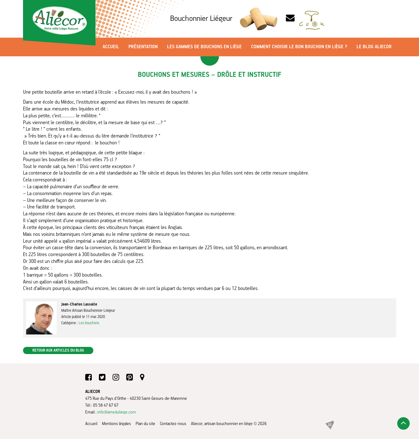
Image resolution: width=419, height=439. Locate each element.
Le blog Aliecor (374, 46)
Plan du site (145, 423)
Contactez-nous (173, 423)
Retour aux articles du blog (58, 350)
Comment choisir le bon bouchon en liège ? (299, 46)
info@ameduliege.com (116, 412)
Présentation (143, 46)
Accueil (111, 46)
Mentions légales (116, 423)
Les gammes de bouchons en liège (204, 46)
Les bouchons (89, 323)
